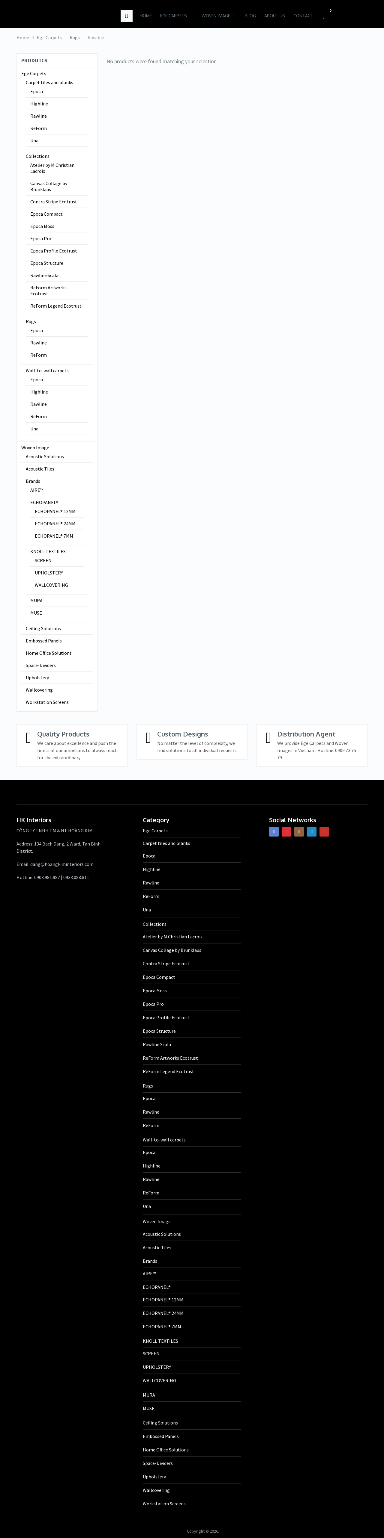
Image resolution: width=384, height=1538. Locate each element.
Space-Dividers (41, 665)
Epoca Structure (46, 263)
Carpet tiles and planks (49, 82)
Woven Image (215, 15)
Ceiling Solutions (43, 628)
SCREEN (43, 560)
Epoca (36, 91)
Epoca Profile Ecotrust (53, 251)
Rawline (38, 116)
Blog (249, 15)
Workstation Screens (47, 702)
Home (145, 15)
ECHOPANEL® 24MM (55, 524)
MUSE (36, 613)
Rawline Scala (44, 275)
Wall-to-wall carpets (47, 370)
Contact (302, 15)
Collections (38, 156)
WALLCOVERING (51, 585)
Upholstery (37, 677)
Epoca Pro (40, 238)
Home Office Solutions (49, 653)
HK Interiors (41, 13)
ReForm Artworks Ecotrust (48, 291)
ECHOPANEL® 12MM (55, 511)
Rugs (31, 321)
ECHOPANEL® (44, 502)
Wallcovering (39, 690)
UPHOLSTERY (49, 573)
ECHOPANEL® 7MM (54, 536)
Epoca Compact (46, 214)
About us (273, 15)
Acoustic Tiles (40, 469)
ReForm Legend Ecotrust (56, 306)
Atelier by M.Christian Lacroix (52, 168)
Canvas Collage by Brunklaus (48, 186)
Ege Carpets (172, 15)
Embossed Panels (44, 641)
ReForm (38, 128)
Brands (33, 481)
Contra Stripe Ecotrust (53, 202)
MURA (36, 601)
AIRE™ (36, 490)
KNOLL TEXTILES (48, 551)
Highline (39, 104)
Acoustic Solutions (45, 456)
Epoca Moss (42, 226)
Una (34, 140)
